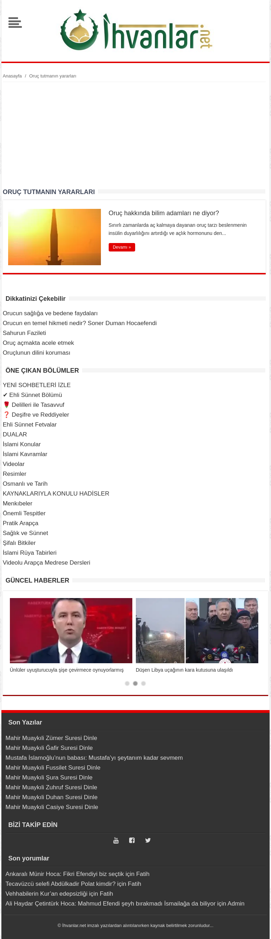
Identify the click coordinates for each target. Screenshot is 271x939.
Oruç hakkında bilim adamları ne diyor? (164, 213)
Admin (236, 903)
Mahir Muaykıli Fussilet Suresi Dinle (53, 767)
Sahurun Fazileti (24, 333)
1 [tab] (127, 683)
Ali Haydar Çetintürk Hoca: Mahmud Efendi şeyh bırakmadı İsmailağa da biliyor (111, 903)
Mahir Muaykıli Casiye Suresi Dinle (52, 807)
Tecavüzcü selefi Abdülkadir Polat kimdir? (61, 884)
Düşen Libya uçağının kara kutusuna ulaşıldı (184, 670)
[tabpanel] (71, 635)
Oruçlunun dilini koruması (37, 352)
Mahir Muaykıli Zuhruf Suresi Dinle (51, 787)
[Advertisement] (134, 135)
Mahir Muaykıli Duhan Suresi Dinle (52, 797)
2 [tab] (135, 683)
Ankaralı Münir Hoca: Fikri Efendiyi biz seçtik (65, 874)
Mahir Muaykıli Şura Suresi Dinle (49, 777)
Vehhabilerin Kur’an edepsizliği (47, 893)
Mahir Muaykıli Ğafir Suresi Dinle (49, 748)
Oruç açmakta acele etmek (38, 343)
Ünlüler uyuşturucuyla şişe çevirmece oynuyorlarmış (67, 670)
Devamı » (122, 247)
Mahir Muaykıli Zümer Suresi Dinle (51, 738)
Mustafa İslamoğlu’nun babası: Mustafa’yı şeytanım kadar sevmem (94, 757)
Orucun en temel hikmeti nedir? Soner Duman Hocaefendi (80, 323)
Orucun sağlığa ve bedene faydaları (50, 313)
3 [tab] (143, 683)
